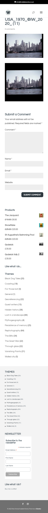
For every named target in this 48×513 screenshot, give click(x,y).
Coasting (9, 284)
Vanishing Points (13, 351)
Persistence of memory (16, 325)
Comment (10, 130)
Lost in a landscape (14, 315)
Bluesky (38, 509)
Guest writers (11, 304)
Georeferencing (12, 299)
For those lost (11, 289)
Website (9, 182)
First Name (9, 458)
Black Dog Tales (12, 278)
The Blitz (9, 336)
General (8, 294)
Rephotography (12, 330)
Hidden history (12, 310)
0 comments (10, 29)
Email (8, 171)
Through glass (12, 346)
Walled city (10, 357)
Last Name (9, 466)
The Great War (12, 341)
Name (8, 159)
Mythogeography (13, 320)
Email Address (11, 450)
